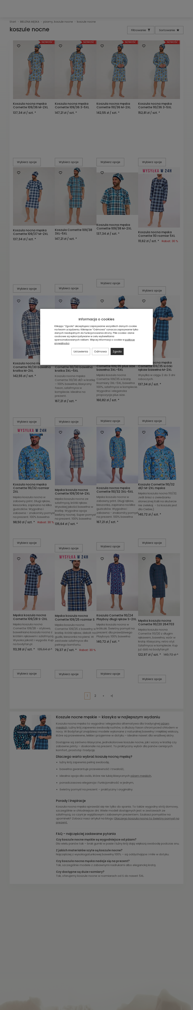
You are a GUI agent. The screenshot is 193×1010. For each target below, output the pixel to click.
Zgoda (117, 351)
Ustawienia (81, 351)
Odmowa (100, 351)
